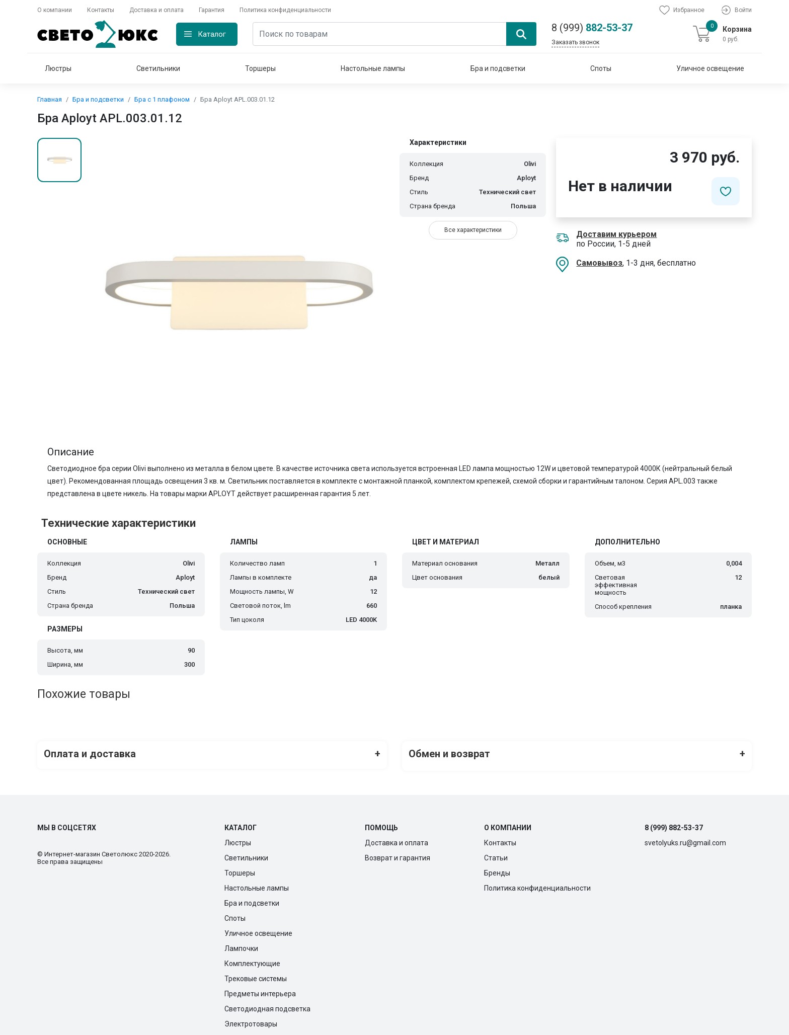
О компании (54, 10)
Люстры (58, 68)
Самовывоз (599, 263)
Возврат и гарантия (397, 853)
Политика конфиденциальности (285, 10)
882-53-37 (592, 28)
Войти (736, 10)
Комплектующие (252, 959)
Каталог (212, 34)
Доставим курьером (616, 234)
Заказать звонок (575, 42)
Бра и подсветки (497, 68)
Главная (49, 99)
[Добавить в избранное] (726, 191)
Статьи (496, 853)
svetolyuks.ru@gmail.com (685, 838)
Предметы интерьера (260, 989)
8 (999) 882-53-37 (674, 823)
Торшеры (260, 68)
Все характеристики (473, 229)
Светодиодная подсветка (267, 1004)
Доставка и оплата (156, 10)
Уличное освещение (710, 68)
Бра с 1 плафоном (162, 99)
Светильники (158, 68)
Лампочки (241, 944)
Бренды (497, 868)
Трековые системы (255, 974)
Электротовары (250, 1019)
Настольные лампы (373, 68)
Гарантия (211, 10)
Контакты (100, 10)
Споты (600, 68)
